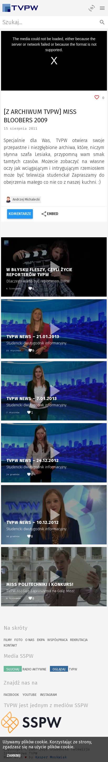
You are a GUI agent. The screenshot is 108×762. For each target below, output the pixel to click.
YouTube (30, 695)
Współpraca (57, 640)
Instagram (48, 695)
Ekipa (41, 640)
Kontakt (10, 645)
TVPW (63, 669)
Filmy (8, 640)
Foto (18, 640)
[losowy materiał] (91, 8)
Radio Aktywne (25, 669)
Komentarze (20, 214)
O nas (29, 640)
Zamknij (14, 755)
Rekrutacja (79, 640)
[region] (54, 61)
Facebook (11, 695)
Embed (49, 214)
